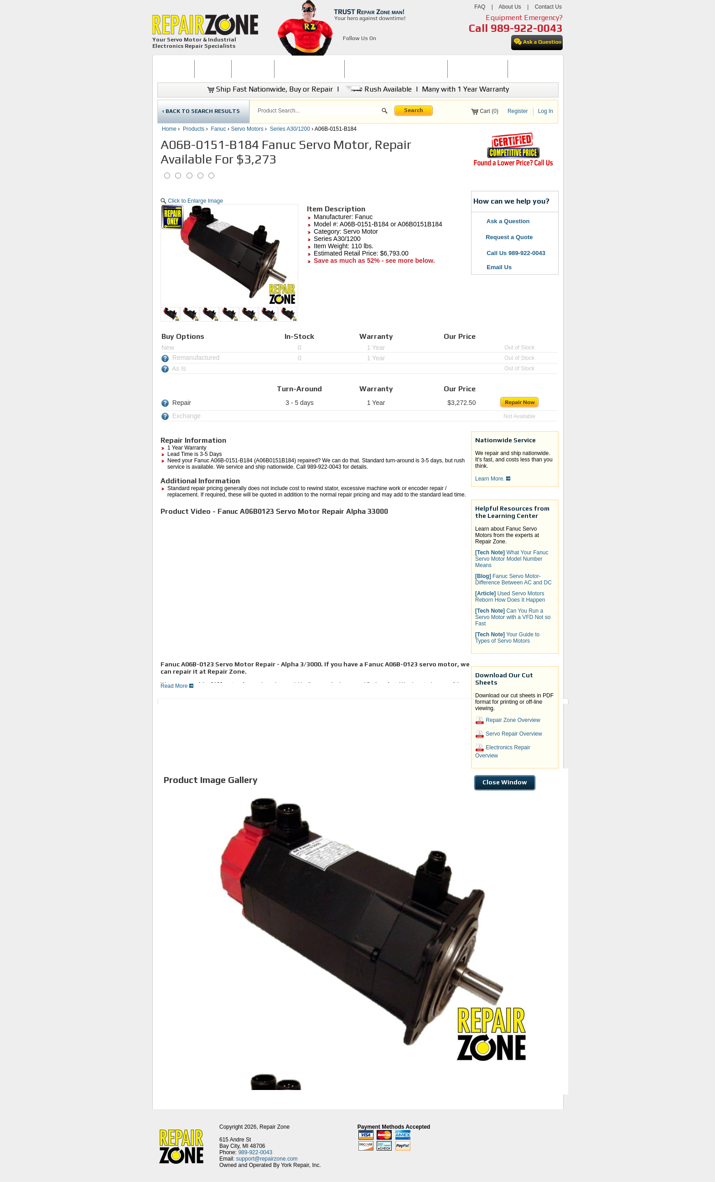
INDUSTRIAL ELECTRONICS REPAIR (396, 69)
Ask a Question (502, 221)
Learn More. (492, 479)
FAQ (479, 7)
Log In (545, 111)
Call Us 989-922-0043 (516, 253)
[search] (318, 110)
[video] (288, 587)
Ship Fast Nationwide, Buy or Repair (270, 89)
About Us (509, 7)
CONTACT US (529, 69)
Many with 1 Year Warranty (465, 89)
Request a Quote (504, 237)
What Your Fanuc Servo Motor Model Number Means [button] (512, 558)
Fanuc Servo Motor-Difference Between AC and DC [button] (513, 579)
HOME (175, 69)
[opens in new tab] (348, 49)
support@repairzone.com (267, 1159)
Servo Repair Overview (508, 734)
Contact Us (548, 7)
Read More (177, 686)
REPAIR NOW (252, 69)
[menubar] (353, 69)
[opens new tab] (513, 165)
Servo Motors (247, 129)
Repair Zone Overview (507, 720)
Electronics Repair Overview (502, 751)
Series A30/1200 (290, 129)
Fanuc (218, 129)
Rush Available (377, 89)
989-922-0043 (527, 28)
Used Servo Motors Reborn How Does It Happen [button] (510, 596)
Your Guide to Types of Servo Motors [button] (507, 637)
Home (169, 129)
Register (518, 111)
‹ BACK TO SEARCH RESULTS (201, 111)
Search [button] (413, 110)
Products (193, 129)
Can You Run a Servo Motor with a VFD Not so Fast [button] (512, 617)
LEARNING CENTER (477, 69)
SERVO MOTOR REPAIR (309, 69)
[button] (385, 112)
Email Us (494, 267)
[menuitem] (175, 69)
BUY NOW (213, 69)
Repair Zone (274, 1127)
